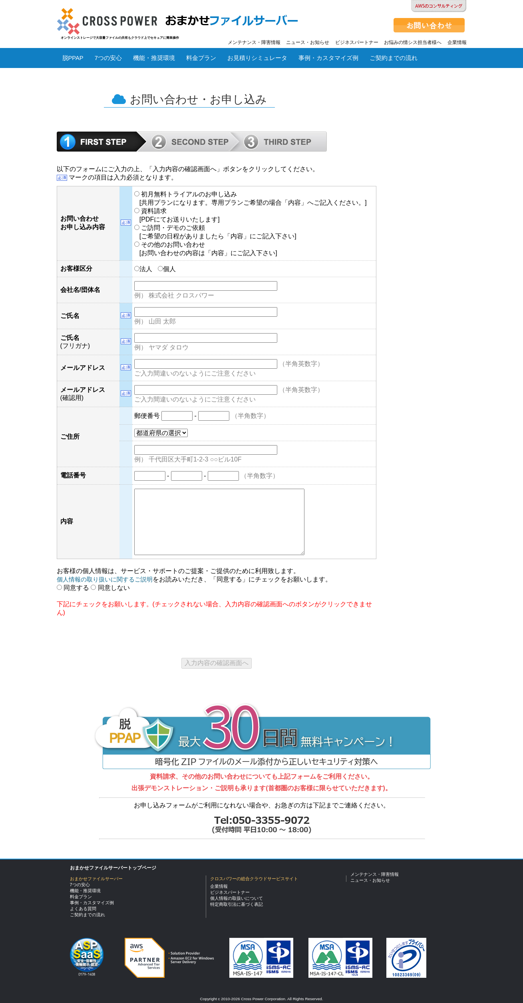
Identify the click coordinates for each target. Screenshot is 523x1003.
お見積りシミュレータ (257, 58)
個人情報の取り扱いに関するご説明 (105, 579)
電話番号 (73, 475)
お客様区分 (76, 268)
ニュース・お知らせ (307, 42)
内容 (66, 521)
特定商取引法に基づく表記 (236, 904)
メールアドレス (82, 367)
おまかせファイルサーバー (96, 878)
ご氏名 (70, 315)
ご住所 (70, 436)
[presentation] (117, 634)
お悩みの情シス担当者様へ (412, 42)
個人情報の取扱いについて (236, 898)
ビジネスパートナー (356, 42)
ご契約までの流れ (394, 58)
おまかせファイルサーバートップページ (113, 868)
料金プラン (201, 58)
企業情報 (457, 42)
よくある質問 (80, 80)
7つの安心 (108, 58)
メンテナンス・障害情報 (254, 42)
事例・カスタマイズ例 (328, 58)
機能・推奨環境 (154, 58)
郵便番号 (147, 415)
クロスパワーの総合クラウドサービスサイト (254, 878)
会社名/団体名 (80, 289)
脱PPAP (73, 58)
